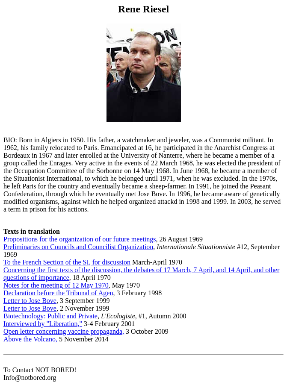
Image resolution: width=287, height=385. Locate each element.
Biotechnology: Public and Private (50, 316)
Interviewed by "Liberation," (42, 323)
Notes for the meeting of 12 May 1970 (56, 285)
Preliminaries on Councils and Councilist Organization (78, 246)
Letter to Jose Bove (29, 300)
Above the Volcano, (30, 339)
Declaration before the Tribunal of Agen (58, 293)
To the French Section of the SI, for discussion (66, 262)
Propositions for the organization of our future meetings (79, 239)
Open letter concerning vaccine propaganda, (63, 331)
